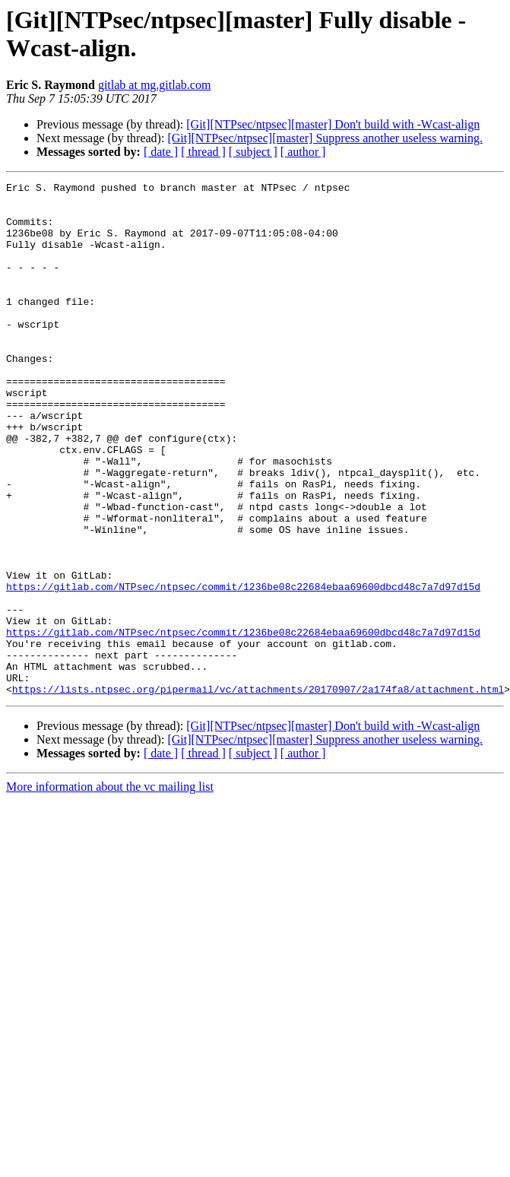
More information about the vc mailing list (110, 889)
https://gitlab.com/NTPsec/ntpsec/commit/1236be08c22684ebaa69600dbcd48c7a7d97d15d (243, 668)
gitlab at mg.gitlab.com (154, 84)
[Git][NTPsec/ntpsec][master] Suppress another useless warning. (325, 138)
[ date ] (161, 151)
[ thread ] (203, 151)
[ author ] (303, 151)
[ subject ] (253, 151)
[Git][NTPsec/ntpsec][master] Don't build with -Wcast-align (333, 124)
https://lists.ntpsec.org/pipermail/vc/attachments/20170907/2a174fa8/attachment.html (258, 791)
